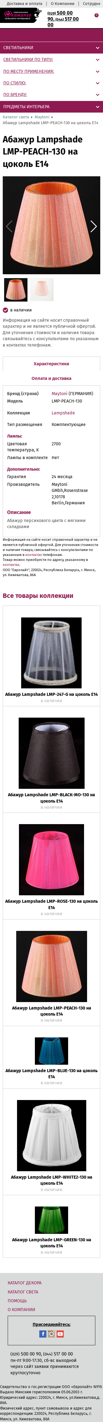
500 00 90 (25, 1354)
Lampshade (63, 413)
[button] (94, 226)
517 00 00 (63, 22)
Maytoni (42, 116)
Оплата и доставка (51, 378)
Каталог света (16, 116)
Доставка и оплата (24, 3)
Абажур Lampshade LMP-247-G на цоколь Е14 (51, 694)
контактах (33, 555)
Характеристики (51, 364)
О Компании (62, 3)
